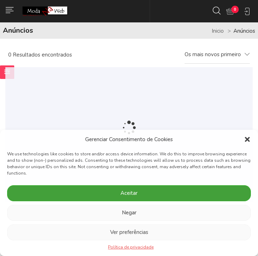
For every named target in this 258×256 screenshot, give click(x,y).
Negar (129, 212)
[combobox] (217, 55)
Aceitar (129, 193)
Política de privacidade (131, 247)
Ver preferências (129, 232)
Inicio (218, 30)
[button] (247, 139)
